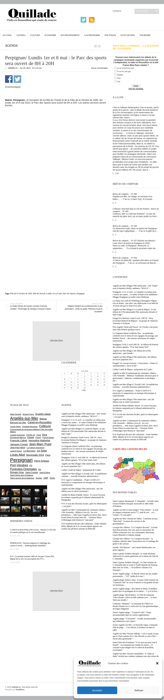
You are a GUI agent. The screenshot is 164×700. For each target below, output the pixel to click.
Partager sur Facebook (9, 79)
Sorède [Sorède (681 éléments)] (39, 478)
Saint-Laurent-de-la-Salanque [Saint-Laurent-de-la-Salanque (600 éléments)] (22, 478)
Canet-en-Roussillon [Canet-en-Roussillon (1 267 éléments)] (40, 422)
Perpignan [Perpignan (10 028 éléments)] (21, 460)
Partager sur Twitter (17, 79)
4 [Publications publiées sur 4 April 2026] (97, 376)
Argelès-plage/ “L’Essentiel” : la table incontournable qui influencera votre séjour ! (134, 619)
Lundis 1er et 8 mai (54, 293)
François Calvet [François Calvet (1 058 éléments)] (18, 440)
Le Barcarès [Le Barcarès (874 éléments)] (29, 451)
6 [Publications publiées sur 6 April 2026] (64, 379)
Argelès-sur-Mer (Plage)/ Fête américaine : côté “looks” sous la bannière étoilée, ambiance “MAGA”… (135, 287)
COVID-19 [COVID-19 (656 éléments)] (30, 435)
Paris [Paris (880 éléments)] (47, 455)
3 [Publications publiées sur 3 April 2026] (91, 376)
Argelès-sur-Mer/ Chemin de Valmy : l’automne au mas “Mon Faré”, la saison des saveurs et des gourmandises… (135, 521)
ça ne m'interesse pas (125, 68)
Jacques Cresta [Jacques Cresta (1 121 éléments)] (19, 444)
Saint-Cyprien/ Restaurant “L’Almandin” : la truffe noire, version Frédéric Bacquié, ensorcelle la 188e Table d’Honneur (136, 503)
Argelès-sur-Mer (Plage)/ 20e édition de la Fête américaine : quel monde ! (132, 352)
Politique (110, 35)
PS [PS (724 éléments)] (30, 465)
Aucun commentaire (99, 68)
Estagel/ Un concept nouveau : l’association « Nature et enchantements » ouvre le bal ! (135, 364)
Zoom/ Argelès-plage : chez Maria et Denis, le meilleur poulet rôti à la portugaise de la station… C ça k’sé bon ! (135, 590)
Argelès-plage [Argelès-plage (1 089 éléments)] (43, 414)
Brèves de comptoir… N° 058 (125, 226)
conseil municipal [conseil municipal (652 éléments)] (17, 435)
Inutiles (120, 75)
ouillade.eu (16, 687)
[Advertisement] (40, 151)
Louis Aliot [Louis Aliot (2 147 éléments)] (17, 455)
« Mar (84, 390)
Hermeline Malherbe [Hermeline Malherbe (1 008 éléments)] (39, 440)
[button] (157, 663)
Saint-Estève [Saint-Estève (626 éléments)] (44, 472)
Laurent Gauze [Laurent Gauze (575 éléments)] (16, 451)
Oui (118, 81)
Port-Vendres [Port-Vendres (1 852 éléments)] (19, 465)
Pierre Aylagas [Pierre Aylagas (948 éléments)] (41, 461)
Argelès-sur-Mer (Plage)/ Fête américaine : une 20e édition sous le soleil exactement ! (133, 400)
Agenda (21, 35)
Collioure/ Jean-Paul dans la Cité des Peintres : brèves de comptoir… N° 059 (136, 210)
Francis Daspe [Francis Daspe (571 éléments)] (48, 437)
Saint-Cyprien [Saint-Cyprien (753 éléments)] (31, 472)
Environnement (70, 35)
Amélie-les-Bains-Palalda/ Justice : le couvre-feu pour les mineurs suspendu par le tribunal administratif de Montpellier (134, 408)
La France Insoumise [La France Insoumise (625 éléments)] (35, 448)
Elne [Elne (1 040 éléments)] (44, 434)
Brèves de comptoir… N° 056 (125, 258)
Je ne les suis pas (124, 71)
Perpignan (80, 293)
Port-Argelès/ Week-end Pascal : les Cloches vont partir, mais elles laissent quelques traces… (135, 328)
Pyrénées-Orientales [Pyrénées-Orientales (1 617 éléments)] (23, 469)
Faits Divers (128, 35)
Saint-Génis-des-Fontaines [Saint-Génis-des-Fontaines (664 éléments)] (21, 475)
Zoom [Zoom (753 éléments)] (52, 478)
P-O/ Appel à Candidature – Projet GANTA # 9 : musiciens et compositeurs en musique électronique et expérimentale (134, 393)
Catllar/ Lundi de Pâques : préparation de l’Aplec (132, 369)
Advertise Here (56, 340)
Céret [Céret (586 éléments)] (39, 435)
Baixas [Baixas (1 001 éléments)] (43, 418)
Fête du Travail (39, 293)
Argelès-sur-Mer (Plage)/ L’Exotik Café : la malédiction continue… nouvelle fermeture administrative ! (135, 385)
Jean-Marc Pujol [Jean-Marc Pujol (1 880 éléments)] (40, 444)
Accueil (7, 35)
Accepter (97, 690)
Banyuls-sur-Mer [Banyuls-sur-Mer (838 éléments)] (18, 422)
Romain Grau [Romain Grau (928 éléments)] (17, 472)
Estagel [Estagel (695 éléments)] (30, 437)
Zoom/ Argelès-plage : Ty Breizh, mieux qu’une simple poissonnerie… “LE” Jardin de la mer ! (135, 575)
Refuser (139, 690)
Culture (35, 35)
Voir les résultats (135, 89)
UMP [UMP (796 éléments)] (45, 478)
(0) (118, 173)
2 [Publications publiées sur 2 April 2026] (84, 376)
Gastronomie (92, 35)
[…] (114, 173)
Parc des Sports (69, 293)
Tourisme (145, 35)
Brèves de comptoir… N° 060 (125, 194)
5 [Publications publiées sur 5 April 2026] (104, 376)
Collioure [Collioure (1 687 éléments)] (45, 426)
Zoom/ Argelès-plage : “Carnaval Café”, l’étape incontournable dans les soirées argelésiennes (132, 613)
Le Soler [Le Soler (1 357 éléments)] (42, 450)
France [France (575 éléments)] (38, 437)
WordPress (20, 689)
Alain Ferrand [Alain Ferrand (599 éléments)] (15, 414)
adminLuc (13, 68)
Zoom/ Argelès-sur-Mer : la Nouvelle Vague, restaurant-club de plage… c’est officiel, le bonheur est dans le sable (135, 627)
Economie (50, 35)
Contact (117, 11)
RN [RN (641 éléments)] (39, 469)
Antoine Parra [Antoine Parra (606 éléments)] (28, 414)
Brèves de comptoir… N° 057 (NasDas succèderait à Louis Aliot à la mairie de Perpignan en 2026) (134, 241)
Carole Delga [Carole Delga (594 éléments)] (15, 427)
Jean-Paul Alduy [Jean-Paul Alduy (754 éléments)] (17, 447)
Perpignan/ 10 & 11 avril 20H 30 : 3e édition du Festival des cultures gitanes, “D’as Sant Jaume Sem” (135, 345)
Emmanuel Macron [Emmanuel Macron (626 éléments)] (18, 437)
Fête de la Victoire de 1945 (21, 293)
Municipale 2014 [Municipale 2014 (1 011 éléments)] (35, 455)
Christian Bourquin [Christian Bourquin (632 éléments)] (30, 427)
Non (119, 78)
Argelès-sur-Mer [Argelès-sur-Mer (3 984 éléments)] (24, 418)
